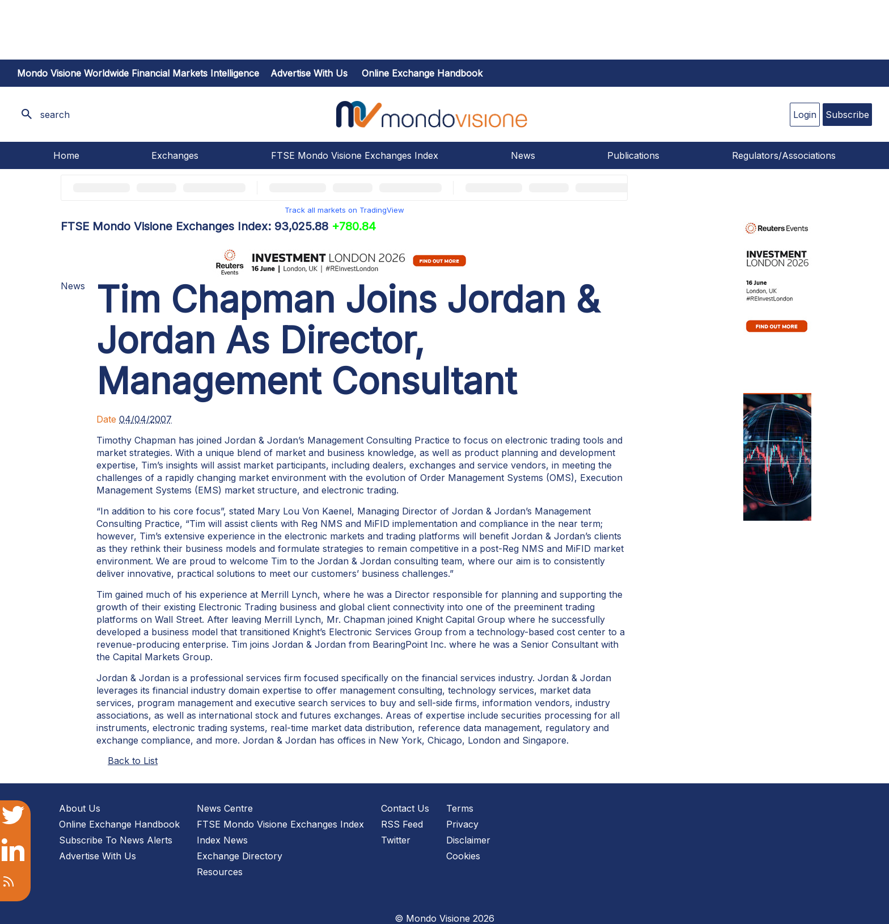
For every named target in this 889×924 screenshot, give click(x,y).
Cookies (463, 856)
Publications (633, 155)
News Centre (225, 808)
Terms (459, 808)
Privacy (462, 824)
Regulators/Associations (784, 155)
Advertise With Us (97, 856)
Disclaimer (468, 840)
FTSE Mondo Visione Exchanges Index (354, 155)
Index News (222, 840)
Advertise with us (309, 73)
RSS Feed (402, 824)
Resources (220, 871)
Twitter (395, 840)
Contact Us (405, 808)
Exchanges (174, 155)
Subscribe (847, 114)
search (55, 114)
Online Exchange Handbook (422, 73)
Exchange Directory (239, 856)
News (523, 155)
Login (804, 114)
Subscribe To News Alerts (115, 840)
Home (66, 155)
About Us (79, 808)
